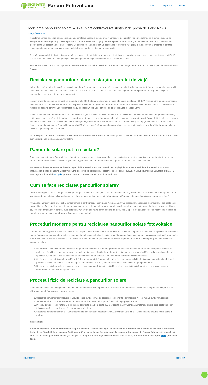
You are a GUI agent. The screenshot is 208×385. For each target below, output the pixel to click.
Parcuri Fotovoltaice (71, 5)
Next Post (181, 358)
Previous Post (28, 358)
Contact (182, 5)
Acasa (157, 5)
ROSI (163, 335)
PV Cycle (57, 174)
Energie (31, 33)
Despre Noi (169, 5)
